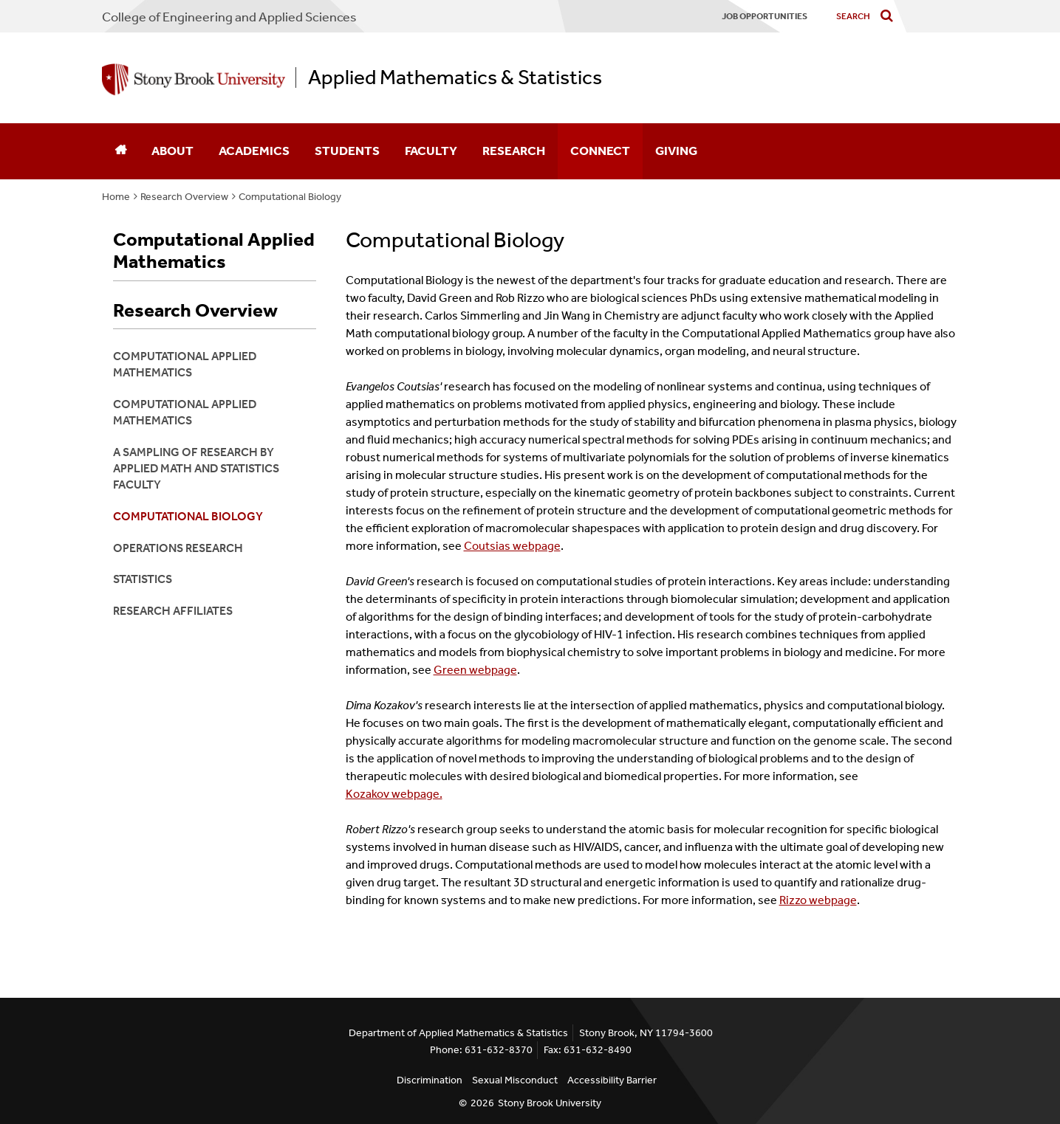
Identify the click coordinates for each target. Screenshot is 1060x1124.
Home (116, 196)
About (172, 150)
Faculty (431, 150)
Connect (600, 150)
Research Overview (184, 196)
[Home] (120, 151)
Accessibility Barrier (612, 1080)
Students (347, 150)
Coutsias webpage (512, 546)
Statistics (142, 579)
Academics (254, 150)
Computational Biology (290, 196)
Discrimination (429, 1080)
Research (513, 150)
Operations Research (178, 548)
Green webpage (475, 670)
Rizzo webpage (818, 900)
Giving (676, 150)
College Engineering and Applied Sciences (229, 17)
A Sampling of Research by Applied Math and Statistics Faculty (196, 468)
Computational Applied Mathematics (214, 251)
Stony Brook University (549, 1103)
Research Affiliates (173, 611)
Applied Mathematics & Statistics (455, 77)
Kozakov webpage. (394, 794)
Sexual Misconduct (515, 1080)
